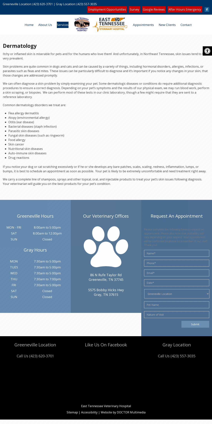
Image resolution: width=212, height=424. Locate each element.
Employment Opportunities (107, 9)
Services (63, 25)
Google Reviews (154, 9)
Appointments (143, 25)
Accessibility (89, 412)
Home (29, 25)
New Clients (167, 25)
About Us (45, 25)
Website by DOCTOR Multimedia (123, 412)
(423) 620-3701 (42, 4)
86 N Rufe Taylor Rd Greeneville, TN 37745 (106, 277)
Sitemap (72, 412)
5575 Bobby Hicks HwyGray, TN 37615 (106, 292)
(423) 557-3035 (86, 4)
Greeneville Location (17, 4)
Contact (186, 25)
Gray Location (65, 4)
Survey (134, 9)
